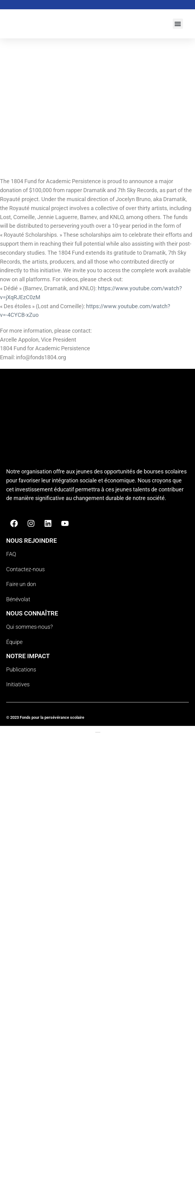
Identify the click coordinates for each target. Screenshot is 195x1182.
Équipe (14, 642)
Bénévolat (18, 599)
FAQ (11, 554)
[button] (178, 24)
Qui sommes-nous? (29, 626)
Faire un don (21, 584)
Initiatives (18, 684)
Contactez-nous (25, 569)
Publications (21, 669)
